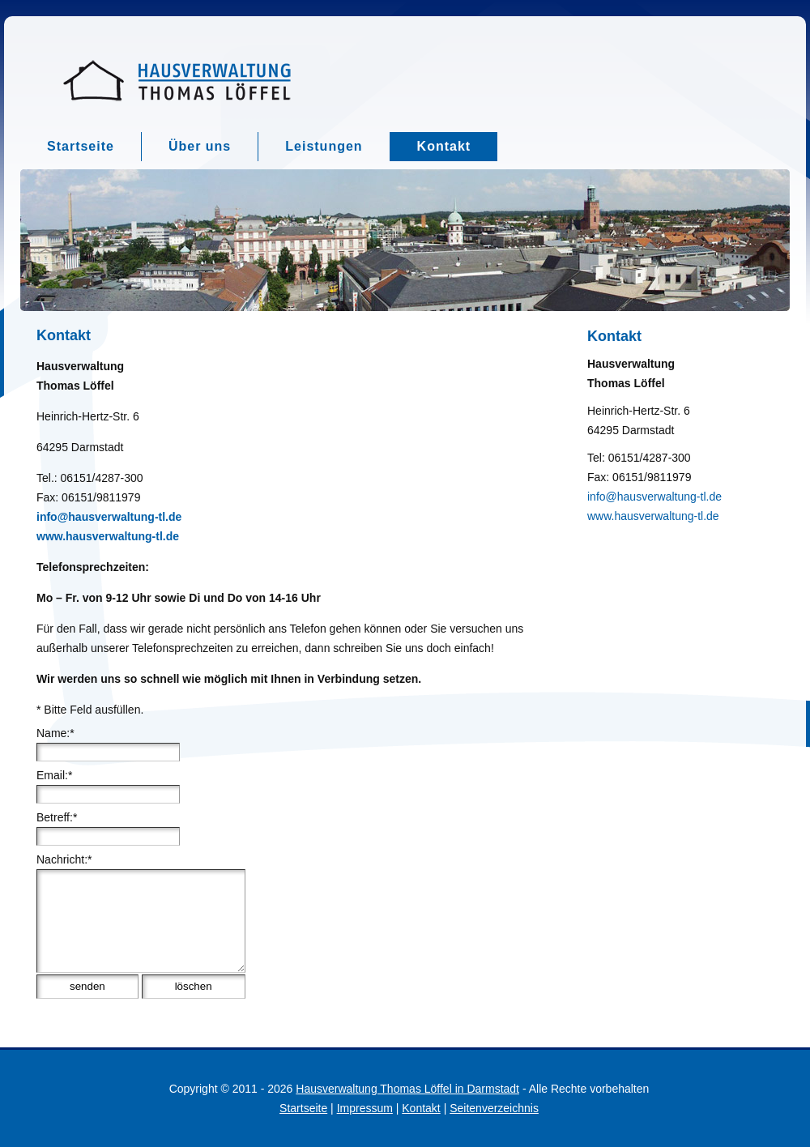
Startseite (303, 1108)
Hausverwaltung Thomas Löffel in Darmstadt (407, 1088)
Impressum (365, 1108)
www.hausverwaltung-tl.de (653, 516)
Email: (54, 775)
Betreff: (56, 817)
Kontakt (421, 1108)
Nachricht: (64, 859)
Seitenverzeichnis (494, 1108)
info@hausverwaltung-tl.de (654, 496)
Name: (55, 733)
